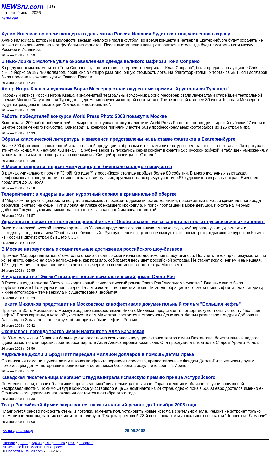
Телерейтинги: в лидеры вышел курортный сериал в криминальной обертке (89, 194)
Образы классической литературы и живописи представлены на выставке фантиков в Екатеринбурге (118, 139)
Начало (9, 443)
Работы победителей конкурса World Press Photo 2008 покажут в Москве (84, 116)
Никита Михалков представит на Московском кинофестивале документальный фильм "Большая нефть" (121, 304)
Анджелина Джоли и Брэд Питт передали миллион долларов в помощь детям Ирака (97, 354)
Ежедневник (55, 443)
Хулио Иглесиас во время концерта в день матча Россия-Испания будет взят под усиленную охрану (115, 33)
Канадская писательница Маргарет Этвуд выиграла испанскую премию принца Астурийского (108, 377)
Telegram (86, 443)
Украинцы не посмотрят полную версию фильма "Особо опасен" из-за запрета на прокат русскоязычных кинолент (133, 221)
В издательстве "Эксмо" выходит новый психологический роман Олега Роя (88, 276)
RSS (71, 443)
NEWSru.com (22, 6)
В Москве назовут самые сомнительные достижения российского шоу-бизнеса (91, 249)
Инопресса (55, 447)
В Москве (35, 447)
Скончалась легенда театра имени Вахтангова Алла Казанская (72, 331)
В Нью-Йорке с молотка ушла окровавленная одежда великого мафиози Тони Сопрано (100, 61)
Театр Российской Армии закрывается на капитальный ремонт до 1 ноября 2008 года (98, 404)
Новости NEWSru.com (24, 451)
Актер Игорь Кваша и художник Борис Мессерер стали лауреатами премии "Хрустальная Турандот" (115, 88)
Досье (23, 443)
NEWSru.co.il (13, 447)
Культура (9, 17)
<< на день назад (18, 431)
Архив (37, 443)
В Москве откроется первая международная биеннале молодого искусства (86, 166)
